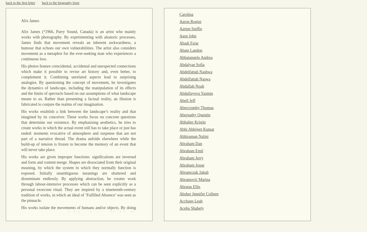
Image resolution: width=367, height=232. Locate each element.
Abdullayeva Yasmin (196, 93)
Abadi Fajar (188, 43)
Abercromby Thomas (196, 108)
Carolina (186, 14)
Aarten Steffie (190, 29)
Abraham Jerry (191, 158)
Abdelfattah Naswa (194, 79)
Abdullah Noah (191, 86)
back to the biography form (60, 3)
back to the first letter (20, 3)
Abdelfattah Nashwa (195, 72)
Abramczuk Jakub (193, 172)
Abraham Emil (191, 151)
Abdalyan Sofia (191, 65)
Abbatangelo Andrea (195, 57)
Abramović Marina (194, 179)
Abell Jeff (187, 100)
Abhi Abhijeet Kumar (196, 129)
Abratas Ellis (189, 187)
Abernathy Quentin (194, 115)
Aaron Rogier (190, 22)
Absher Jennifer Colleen (198, 194)
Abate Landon (190, 50)
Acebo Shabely (191, 208)
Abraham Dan (190, 144)
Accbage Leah (190, 201)
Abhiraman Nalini (193, 136)
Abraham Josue (191, 165)
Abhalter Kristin (192, 122)
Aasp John (187, 36)
